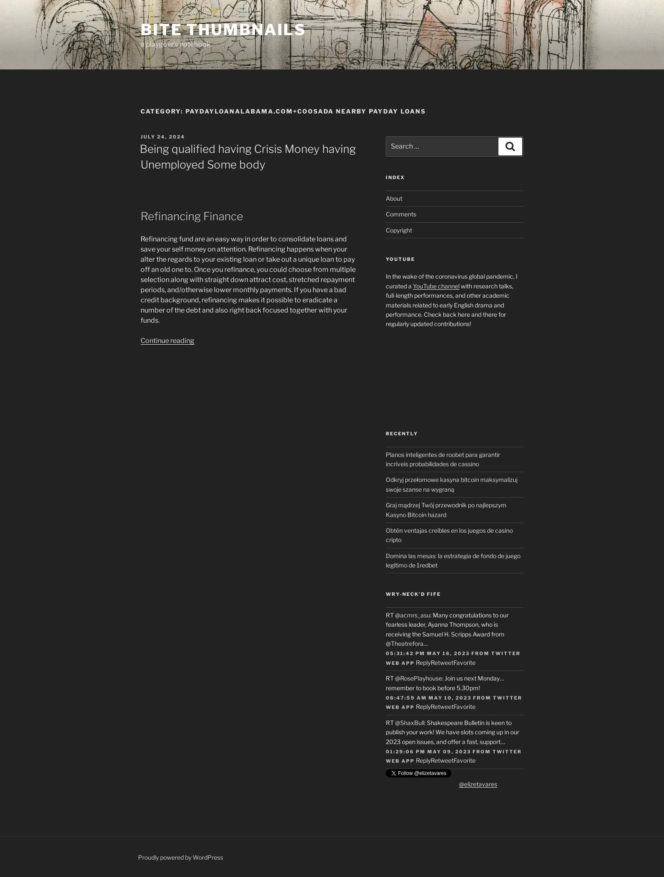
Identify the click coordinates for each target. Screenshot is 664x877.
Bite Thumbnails (223, 29)
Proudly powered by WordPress (180, 857)
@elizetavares (478, 784)
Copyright (399, 230)
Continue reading (167, 341)
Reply (423, 662)
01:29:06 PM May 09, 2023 (428, 752)
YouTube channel (436, 286)
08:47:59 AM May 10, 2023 (428, 698)
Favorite (465, 662)
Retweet (442, 662)
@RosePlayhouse (418, 678)
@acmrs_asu (412, 615)
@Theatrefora (404, 643)
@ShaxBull (409, 722)
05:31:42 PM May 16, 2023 (428, 653)
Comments (401, 214)
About (394, 198)
